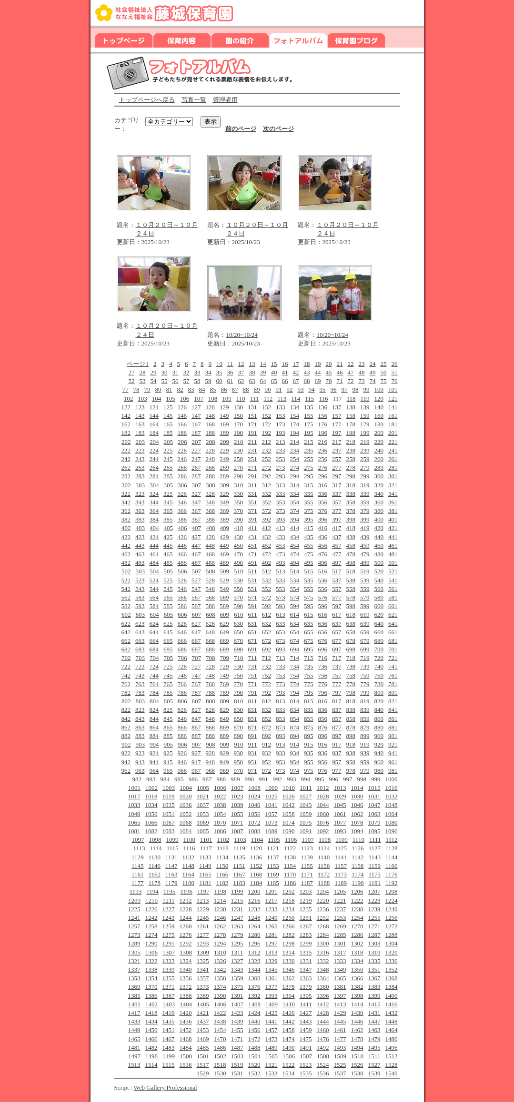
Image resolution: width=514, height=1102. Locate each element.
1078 (357, 822)
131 (252, 407)
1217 (271, 900)
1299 (306, 943)
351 (252, 502)
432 (267, 537)
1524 (323, 1064)
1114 (155, 848)
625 (168, 623)
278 (351, 467)
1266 (288, 926)
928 (210, 753)
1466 (151, 1039)
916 (323, 744)
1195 (169, 891)
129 (224, 407)
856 (323, 718)
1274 (151, 934)
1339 (168, 969)
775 (308, 684)
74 (373, 380)
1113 (139, 848)
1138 (290, 857)
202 (126, 441)
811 (252, 701)
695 (308, 649)
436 (323, 537)
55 (164, 380)
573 (280, 597)
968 (210, 770)
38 (252, 372)
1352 (391, 969)
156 (323, 415)
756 (323, 675)
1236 (323, 909)
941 (393, 753)
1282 (288, 934)
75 (384, 380)
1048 (391, 804)
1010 (288, 787)
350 (238, 502)
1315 (306, 952)
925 (168, 753)
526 (182, 580)
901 (393, 735)
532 (267, 580)
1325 (203, 960)
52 (132, 380)
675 (308, 640)
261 (393, 458)
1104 (257, 839)
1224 (391, 900)
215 (308, 441)
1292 (186, 943)
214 (295, 441)
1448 (391, 1021)
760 (379, 675)
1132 (188, 857)
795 (308, 692)
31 (175, 372)
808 (210, 701)
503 (140, 571)
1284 (323, 934)
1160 (391, 865)
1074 (288, 822)
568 (210, 597)
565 (168, 597)
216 (323, 441)
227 (196, 450)
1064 (391, 813)
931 (252, 753)
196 (323, 432)
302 (126, 485)
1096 (391, 831)
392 (267, 519)
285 (168, 476)
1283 (306, 934)
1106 (291, 839)
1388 (186, 995)
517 (337, 571)
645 (168, 632)
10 (219, 363)
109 (227, 398)
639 (365, 623)
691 (252, 649)
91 (279, 389)
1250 (288, 917)
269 (224, 467)
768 (210, 684)
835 (308, 709)
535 (308, 580)
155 (308, 415)
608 (210, 614)
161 (393, 415)
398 (351, 519)
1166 (222, 874)
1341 (203, 969)
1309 (203, 952)
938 (351, 753)
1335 (374, 960)
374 (295, 510)
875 (308, 727)
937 (337, 753)
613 (280, 614)
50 (384, 372)
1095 (374, 831)
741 (393, 666)
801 (393, 692)
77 (125, 389)
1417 (134, 1012)
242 (126, 458)
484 (154, 562)
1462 (357, 1029)
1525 (340, 1064)
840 (379, 709)
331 (252, 493)
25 (384, 363)
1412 (323, 1004)
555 (308, 588)
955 (308, 762)
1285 (340, 934)
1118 (223, 848)
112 (267, 398)
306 (182, 485)
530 (238, 580)
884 (154, 735)
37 (241, 372)
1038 (220, 804)
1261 (203, 926)
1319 (374, 952)
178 (351, 424)
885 (168, 735)
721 (393, 657)
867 (196, 727)
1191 (374, 882)
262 (126, 467)
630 (238, 623)
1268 (323, 926)
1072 (254, 822)
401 (393, 519)
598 (351, 606)
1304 (391, 943)
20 (329, 363)
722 (126, 666)
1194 (152, 891)
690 (238, 649)
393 (280, 519)
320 (379, 485)
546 (182, 588)
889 (224, 735)
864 (154, 727)
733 (280, 666)
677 (337, 640)
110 (240, 398)
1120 (256, 848)
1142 (358, 857)
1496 (391, 1047)
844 (154, 718)
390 (238, 519)
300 (379, 476)
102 (128, 398)
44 (318, 372)
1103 (240, 839)
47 (351, 372)
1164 (188, 874)
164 (154, 424)
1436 (186, 1021)
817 (337, 701)
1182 (222, 882)
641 (393, 623)
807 (196, 701)
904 (154, 744)
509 (224, 571)
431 (252, 537)
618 (351, 614)
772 (267, 684)
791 (252, 692)
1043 (306, 804)
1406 (220, 1004)
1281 (271, 934)
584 (154, 606)
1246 (220, 917)
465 (168, 554)
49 (373, 372)
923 (140, 753)
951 (252, 762)
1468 (186, 1039)
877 (337, 727)
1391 (237, 995)
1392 (254, 995)
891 (252, 735)
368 (210, 510)
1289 (134, 943)
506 (182, 571)
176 (323, 424)
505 (168, 571)
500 (379, 562)
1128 (391, 848)
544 (154, 588)
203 (140, 441)
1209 (134, 900)
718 (351, 657)
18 (307, 363)
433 (280, 537)
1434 (151, 1021)
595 (308, 606)
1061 (340, 813)
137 (337, 407)
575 (308, 597)
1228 (186, 909)
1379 (306, 986)
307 (196, 485)
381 (393, 510)
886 (182, 735)
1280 (254, 934)
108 (213, 398)
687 (196, 649)
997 (348, 779)
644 (154, 632)
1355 (168, 978)
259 (365, 458)
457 (337, 545)
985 (179, 779)
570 (238, 597)
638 (351, 623)
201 (393, 432)
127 (196, 407)
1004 (186, 787)
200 (379, 432)
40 (274, 372)
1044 (323, 804)
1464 (391, 1029)
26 (395, 363)
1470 (220, 1039)
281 (393, 467)
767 (196, 684)
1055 (237, 813)
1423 (237, 1012)
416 (323, 527)
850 (238, 718)
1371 (168, 986)
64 (263, 380)
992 (277, 779)
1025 (271, 796)
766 (182, 684)
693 (280, 649)
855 (308, 718)
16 (285, 363)
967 (196, 770)
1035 (168, 804)
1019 (168, 796)
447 (196, 545)
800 (379, 692)
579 (365, 597)
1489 (271, 1047)
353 (280, 502)
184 (154, 432)
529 (224, 580)
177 (337, 424)
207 (196, 441)
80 (158, 389)
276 (323, 467)
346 (182, 502)
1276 (186, 934)
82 (180, 389)
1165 (205, 874)
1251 (306, 917)
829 (224, 709)
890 (238, 735)
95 (323, 389)
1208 (391, 891)
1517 (203, 1064)
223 (140, 450)
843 (140, 718)
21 (340, 363)
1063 (374, 813)
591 (252, 606)
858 (351, 718)
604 (154, 614)
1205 (340, 891)
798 (351, 692)
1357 (203, 978)
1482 (151, 1047)
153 (280, 415)
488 (210, 562)
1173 (340, 874)
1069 (203, 822)
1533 (271, 1073)
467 (196, 554)
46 (340, 372)
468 (210, 554)
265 (168, 467)
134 (295, 407)
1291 (168, 943)
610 (238, 614)
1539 (374, 1073)
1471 (237, 1039)
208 (210, 441)
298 (351, 476)
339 (365, 493)
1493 (340, 1047)
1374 (220, 986)
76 (395, 380)
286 (182, 476)
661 (393, 632)
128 (210, 407)
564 (154, 597)
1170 (290, 874)
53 (143, 380)
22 (351, 363)
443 (140, 545)
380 (379, 510)
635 (308, 623)
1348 (323, 969)
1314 (288, 952)
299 (365, 476)
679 (365, 640)
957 (337, 762)
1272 (391, 926)
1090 (288, 831)
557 (337, 588)
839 (365, 709)
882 (126, 735)
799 (365, 692)
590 (238, 606)
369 (224, 510)
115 (309, 398)
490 (238, 562)
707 (196, 657)
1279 (237, 934)
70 (329, 380)
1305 (134, 952)
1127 (374, 848)
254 (295, 458)
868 (210, 727)
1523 (306, 1064)
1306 (151, 952)
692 (267, 649)
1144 (391, 857)
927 (196, 753)
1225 (134, 909)
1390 (220, 995)
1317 (340, 952)
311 (252, 485)
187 (196, 432)
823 (140, 709)
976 (323, 770)
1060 (323, 813)
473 (280, 554)
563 (140, 597)
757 (337, 675)
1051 (168, 813)
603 (140, 614)
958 (351, 762)
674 (295, 640)
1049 (134, 813)
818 (351, 701)
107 (198, 398)
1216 (254, 900)
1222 (357, 900)
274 (295, 467)
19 (318, 363)
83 (191, 389)
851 (252, 718)
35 (219, 372)
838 (351, 709)
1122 (290, 848)
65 (274, 380)
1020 (186, 796)
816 (323, 701)
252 (267, 458)
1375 (237, 986)
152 (267, 415)
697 (337, 649)
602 (126, 614)
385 (168, 519)
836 (323, 709)
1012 (323, 787)
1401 (134, 1004)
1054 (220, 813)
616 (323, 614)
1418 (151, 1012)
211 (252, 441)
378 (351, 510)
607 (196, 614)
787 (196, 692)
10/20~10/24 (242, 334)
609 (224, 614)
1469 (203, 1039)
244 (154, 458)
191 (252, 432)
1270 (357, 926)
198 (351, 432)
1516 (186, 1064)
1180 (188, 882)
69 (318, 380)
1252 (323, 917)
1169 (273, 874)
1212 (186, 900)
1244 (186, 917)
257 (337, 458)
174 (295, 424)
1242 (151, 917)
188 (210, 432)
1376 (254, 986)
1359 (237, 978)
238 (351, 450)
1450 (151, 1029)
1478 (357, 1039)
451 (252, 545)
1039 (237, 804)
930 (238, 753)
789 (224, 692)
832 (267, 709)
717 (337, 657)
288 (210, 476)
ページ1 (138, 363)
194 (295, 432)
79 (147, 389)
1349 (340, 969)
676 (323, 640)
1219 (306, 900)
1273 (134, 934)
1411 (306, 1004)
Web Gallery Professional (165, 1087)
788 (210, 692)
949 (224, 762)
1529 (203, 1073)
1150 (222, 865)
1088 (254, 831)
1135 (239, 857)
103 (142, 398)
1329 (271, 960)
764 (154, 684)
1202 (288, 891)
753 (280, 675)
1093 (340, 831)
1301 (340, 943)
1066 (151, 822)
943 (140, 762)
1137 (273, 857)
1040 (254, 804)
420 (379, 527)
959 (365, 762)
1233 (271, 909)
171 (252, 424)
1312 (254, 952)
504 (154, 571)
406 (182, 527)
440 (379, 537)
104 (156, 398)
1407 (237, 1004)
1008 (254, 787)
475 (308, 554)
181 (393, 424)
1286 (357, 934)
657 (337, 632)
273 (280, 467)
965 (168, 770)
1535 (306, 1073)
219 (365, 441)
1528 (391, 1064)
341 (393, 493)
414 (295, 527)
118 (350, 398)
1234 (288, 909)
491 (252, 562)
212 (267, 441)
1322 (151, 960)
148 (210, 415)
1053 (203, 813)
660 (379, 632)
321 (393, 485)
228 (210, 450)
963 (140, 770)
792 (267, 692)
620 (379, 614)
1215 (237, 900)
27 (132, 372)
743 (140, 675)
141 (393, 407)
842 (126, 718)
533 (280, 580)
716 (323, 657)
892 (267, 735)
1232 (254, 909)
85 (213, 389)
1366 (357, 978)
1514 (151, 1064)
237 (337, 450)
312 (267, 485)
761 (393, 675)
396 (323, 519)
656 (323, 632)
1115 (172, 848)
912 (267, 744)
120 (379, 398)
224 (154, 450)
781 (393, 684)
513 (280, 571)
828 (210, 709)
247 (196, 458)
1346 (288, 969)
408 (210, 527)
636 (323, 623)
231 (252, 450)
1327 (237, 960)
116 (323, 398)
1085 (203, 831)
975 (308, 770)
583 (140, 606)
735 (308, 666)
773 (280, 684)
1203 (306, 891)
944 (154, 762)
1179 (171, 882)
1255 (374, 917)
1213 (203, 900)
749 (224, 675)
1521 (271, 1064)
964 (154, 770)
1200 (254, 891)
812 (267, 701)
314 (295, 485)
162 (126, 424)
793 (280, 692)
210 (238, 441)
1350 (357, 969)
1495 (374, 1047)
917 (337, 744)
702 (126, 657)
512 (267, 571)
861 (393, 718)
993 (291, 779)
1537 (340, 1073)
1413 (340, 1004)
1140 (324, 857)
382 (126, 519)
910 (238, 744)
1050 (151, 813)
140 (379, 407)
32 (186, 372)
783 (140, 692)
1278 (220, 934)
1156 (324, 865)
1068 (186, 822)
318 (351, 485)
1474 (288, 1039)
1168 (256, 874)
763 (140, 684)
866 (182, 727)
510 (238, 571)
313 (280, 485)
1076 (323, 822)
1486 (220, 1047)
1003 (168, 787)
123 (140, 407)
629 (224, 623)
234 (295, 450)
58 (197, 380)
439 (365, 537)
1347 (306, 969)
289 (224, 476)
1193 (136, 891)
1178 (155, 882)
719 (365, 657)
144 (154, 415)
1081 (134, 831)
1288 (391, 934)
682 (126, 649)
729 (224, 666)
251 (252, 458)
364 (154, 510)
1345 (271, 969)
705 (168, 657)
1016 (391, 787)
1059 (306, 813)
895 (308, 735)
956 (323, 762)
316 (323, 485)
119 (364, 398)
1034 (151, 804)
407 (196, 527)
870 (238, 727)
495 (308, 562)
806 (182, 701)
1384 (391, 986)
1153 (273, 865)
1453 (203, 1029)
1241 (134, 917)
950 (238, 762)
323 (140, 493)
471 (252, 554)
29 (154, 372)
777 (337, 684)
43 (307, 372)
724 (154, 666)
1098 (155, 839)
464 (154, 554)
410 (238, 527)
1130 (155, 857)
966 (182, 770)
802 (126, 701)
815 (308, 701)
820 (379, 701)
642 (126, 632)
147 (196, 415)
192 (267, 432)
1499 (168, 1056)
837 (337, 709)
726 (182, 666)
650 (238, 632)
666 (182, 640)
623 (140, 623)
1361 (271, 978)
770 (238, 684)
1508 (323, 1056)
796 (323, 692)
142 (126, 415)
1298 (288, 943)
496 (323, 562)
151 (252, 415)
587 (196, 606)
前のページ (240, 128)
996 (334, 779)
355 (308, 502)
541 (393, 580)
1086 (220, 831)
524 (154, 580)
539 (365, 580)
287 (196, 476)
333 (280, 493)
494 (295, 562)
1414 (357, 1004)
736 (323, 666)
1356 (186, 978)
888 (210, 735)
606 (182, 614)
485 (168, 562)
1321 (134, 960)
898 (351, 735)
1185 (273, 882)
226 (182, 450)
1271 (374, 926)
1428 (323, 1012)
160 (379, 415)
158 (351, 415)
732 (267, 666)
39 (263, 372)
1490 (288, 1047)
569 (224, 597)
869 (224, 727)
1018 (151, 796)
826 (182, 709)
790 (238, 692)
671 (252, 640)
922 (126, 753)
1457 (271, 1029)
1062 (357, 813)
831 (252, 709)
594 (295, 606)
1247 (237, 917)
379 (365, 510)
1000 (391, 779)
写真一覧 (193, 99)
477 (337, 554)
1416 (391, 1004)
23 (362, 363)
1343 (237, 969)
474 (295, 554)
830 (238, 709)
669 (224, 640)
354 (295, 502)
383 (140, 519)
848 (210, 718)
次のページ (278, 128)
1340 (186, 969)
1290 (151, 943)
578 (351, 597)
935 (308, 753)
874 (295, 727)
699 (365, 649)
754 (295, 675)
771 (252, 684)
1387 (168, 995)
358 (351, 502)
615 (308, 614)
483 (140, 562)
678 (351, 640)
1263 (237, 926)
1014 (357, 787)
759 (365, 675)
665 (168, 640)
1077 (340, 822)
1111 (375, 839)
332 (267, 493)
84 (202, 389)
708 (210, 657)
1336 (391, 960)
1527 (374, 1064)
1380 (323, 986)
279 (365, 467)
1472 (254, 1039)
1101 (206, 839)
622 (126, 623)
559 (365, 588)
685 (168, 649)
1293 (203, 943)
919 (365, 744)
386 (182, 519)
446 (182, 545)
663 (140, 640)
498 (351, 562)
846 (182, 718)
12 (241, 363)
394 (295, 519)
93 (301, 389)
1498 (151, 1056)
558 (351, 588)
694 (295, 649)
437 (337, 537)
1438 (220, 1021)
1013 (340, 787)
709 (224, 657)
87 (235, 389)
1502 (220, 1056)
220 (379, 441)
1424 (254, 1012)
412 (267, 527)
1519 (237, 1064)
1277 (203, 934)
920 (379, 744)
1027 (306, 796)
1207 (374, 891)
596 (323, 606)
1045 (340, 804)
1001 (134, 787)
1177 (137, 882)
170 (238, 424)
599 (365, 606)
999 (376, 779)
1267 (306, 926)
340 (379, 493)
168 (210, 424)
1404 (186, 1004)
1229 (203, 909)
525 (168, 580)
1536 (323, 1073)
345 (168, 502)
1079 (374, 822)
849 (224, 718)
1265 (271, 926)
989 (235, 779)
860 (379, 718)
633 (280, 623)
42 (296, 372)
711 (252, 657)
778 (351, 684)
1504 (254, 1056)
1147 (171, 865)
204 (154, 441)
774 (295, 684)
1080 (391, 822)
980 (379, 770)
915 (308, 744)
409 (224, 527)
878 (351, 727)
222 (126, 450)
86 (224, 389)
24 (373, 363)
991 (263, 779)
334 (295, 493)
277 (337, 467)
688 (210, 649)
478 (351, 554)
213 (280, 441)
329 (224, 493)
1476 (323, 1039)
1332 (323, 960)
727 (196, 666)
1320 (391, 952)
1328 (254, 960)
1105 (274, 839)
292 (267, 476)
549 (224, 588)
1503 (237, 1056)
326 (182, 493)
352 (267, 502)
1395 (306, 995)
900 (379, 735)
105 (170, 398)
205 (168, 441)
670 (238, 640)
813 (280, 701)
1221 (340, 900)
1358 (220, 978)
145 (168, 415)
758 (351, 675)
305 (168, 485)
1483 (168, 1047)
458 (351, 545)
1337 (134, 969)
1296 (254, 943)
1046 (357, 804)
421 (393, 527)
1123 (307, 848)
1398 (357, 995)
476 (323, 554)
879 (365, 727)
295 (308, 476)
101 (393, 389)
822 (126, 709)
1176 (391, 874)
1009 (271, 787)
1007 (237, 787)
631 (252, 623)
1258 (151, 926)
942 (126, 762)
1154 (290, 865)
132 (267, 407)
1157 (340, 865)
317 (337, 485)
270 (238, 467)
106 (185, 398)
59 (208, 380)
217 (337, 441)
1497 (134, 1056)
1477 (340, 1039)
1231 (237, 909)
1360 (254, 978)
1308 (186, 952)
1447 (374, 1021)
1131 (171, 857)
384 (154, 519)
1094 (357, 831)
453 (280, 545)
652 (267, 632)
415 (308, 527)
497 (337, 562)
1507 (306, 1056)
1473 (271, 1039)
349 (224, 502)
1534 (288, 1073)
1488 (254, 1047)
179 (365, 424)
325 (168, 493)
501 (393, 562)
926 (182, 753)
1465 (134, 1039)
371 (252, 510)
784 (154, 692)
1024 (254, 796)
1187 (307, 882)
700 (379, 649)
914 (295, 744)
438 (351, 537)
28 (143, 372)
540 (379, 580)
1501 (203, 1056)
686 (182, 649)
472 (267, 554)
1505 (271, 1056)
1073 (271, 822)
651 (252, 632)
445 (168, 545)
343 (140, 502)
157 (337, 415)
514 (295, 571)
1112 (391, 839)
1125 (340, 848)
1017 (134, 796)
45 (329, 372)
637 (337, 623)
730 (238, 666)
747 (196, 675)
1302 (357, 943)
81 (169, 389)
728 (210, 666)
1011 (306, 787)
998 (362, 779)
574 (295, 597)
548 (210, 588)
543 (140, 588)
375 (308, 510)
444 (154, 545)
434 (295, 537)
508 (210, 571)
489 (224, 562)
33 (197, 372)
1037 (203, 804)
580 (379, 597)
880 (379, 727)
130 (238, 407)
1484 (186, 1047)
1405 (203, 1004)
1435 (168, 1021)
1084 (186, 831)
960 (379, 762)
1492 (323, 1047)
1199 (237, 891)
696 (323, 649)
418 (351, 527)
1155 (307, 865)
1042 (288, 804)
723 (140, 666)
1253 (340, 917)
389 (224, 519)
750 (238, 675)
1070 (220, 822)
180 (379, 424)
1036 (186, 804)
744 (154, 675)
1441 (271, 1021)
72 (351, 380)
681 (393, 640)
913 (280, 744)
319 (365, 485)
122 (126, 407)
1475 (306, 1039)
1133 (205, 857)
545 (168, 588)
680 (379, 640)
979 (365, 770)
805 (168, 701)
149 (224, 415)
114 (295, 398)
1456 (254, 1029)
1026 (288, 796)
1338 (151, 969)
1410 (288, 1004)
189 (224, 432)
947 (196, 762)
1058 (288, 813)
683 (140, 649)
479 (365, 554)
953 (280, 762)
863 (140, 727)
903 (140, 744)
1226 (151, 909)
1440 (254, 1021)
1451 (168, 1029)
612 (267, 614)
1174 (358, 874)
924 (154, 753)
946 (182, 762)
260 (379, 458)
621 (393, 614)
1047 (374, 804)
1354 (151, 978)
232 (267, 450)
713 (280, 657)
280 (379, 467)
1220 (323, 900)
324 (154, 493)
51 (395, 372)
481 (393, 554)
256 (323, 458)
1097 (138, 839)
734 (295, 666)
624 (154, 623)
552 (267, 588)
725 (168, 666)
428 (210, 537)
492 (267, 562)
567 (196, 597)
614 (295, 614)
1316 (323, 952)
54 (154, 380)
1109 (341, 839)
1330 (288, 960)
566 (182, 597)
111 (254, 398)
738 (351, 666)
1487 (237, 1047)
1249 (271, 917)
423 (140, 537)
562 (126, 597)
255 (308, 458)
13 (252, 363)
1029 (340, 796)
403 (140, 527)
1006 (220, 787)
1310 (220, 952)
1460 (323, 1029)
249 (224, 458)
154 (295, 415)
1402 (151, 1004)
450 (238, 545)
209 (224, 441)
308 (210, 485)
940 (379, 753)
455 (308, 545)
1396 (323, 995)
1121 (273, 848)
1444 (323, 1021)
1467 (168, 1039)
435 (308, 537)
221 (393, 441)
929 (224, 753)
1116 (189, 848)
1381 (340, 986)
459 (365, 545)
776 (323, 684)
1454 (220, 1029)
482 (126, 562)
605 (168, 614)
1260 (186, 926)
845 (168, 718)
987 (207, 779)
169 (224, 424)
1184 (256, 882)
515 (308, 571)
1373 (203, 986)
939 (365, 753)
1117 (206, 848)
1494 (357, 1047)
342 (126, 502)
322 (126, 493)
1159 (374, 865)
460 (379, 545)
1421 (203, 1012)
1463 (374, 1029)
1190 (358, 882)
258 (351, 458)
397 (337, 519)
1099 (172, 839)
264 (154, 467)
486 (182, 562)
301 (393, 476)
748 (210, 675)
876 (323, 727)
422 (126, 537)
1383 (374, 986)
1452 (186, 1029)
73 (362, 380)
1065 (134, 822)
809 (224, 701)
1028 (323, 796)
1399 (374, 995)
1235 (306, 909)
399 (365, 519)
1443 (306, 1021)
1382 (357, 986)
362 (126, 510)
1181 (205, 882)
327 (196, 493)
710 (238, 657)
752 (267, 675)
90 (268, 389)
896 (323, 735)
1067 (168, 822)
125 (168, 407)
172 (267, 424)
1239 (374, 909)
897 (337, 735)
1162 (155, 874)
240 (379, 450)
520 (379, 571)
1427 (306, 1012)
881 (393, 727)
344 (154, 502)
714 (295, 657)
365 (168, 510)
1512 (391, 1056)
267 (196, 467)
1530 (220, 1073)
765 (168, 684)
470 (238, 554)
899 (365, 735)
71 (340, 380)
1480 (391, 1039)
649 (224, 632)
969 (224, 770)
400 (379, 519)
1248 (254, 917)
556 (323, 588)
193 (280, 432)
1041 (271, 804)
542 (126, 588)
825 (168, 709)
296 (323, 476)
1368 (391, 978)
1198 (220, 891)
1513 (134, 1064)
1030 (357, 796)
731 (252, 666)
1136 (256, 857)
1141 (340, 857)
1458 (288, 1029)
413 (280, 527)
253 (280, 458)
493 (280, 562)
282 (126, 476)
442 (126, 545)
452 (267, 545)
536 (323, 580)
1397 (340, 995)
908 (210, 744)
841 (393, 709)
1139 (307, 857)
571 (252, 597)
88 (246, 389)
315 (308, 485)
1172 (324, 874)
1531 (237, 1073)
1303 (374, 943)
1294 (220, 943)
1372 (186, 986)
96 (334, 389)
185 (168, 432)
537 (337, 580)
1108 (325, 839)
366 (182, 510)
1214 (220, 900)
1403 (168, 1004)
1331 (306, 960)
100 (379, 389)
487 (196, 562)
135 (308, 407)
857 (337, 718)
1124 (324, 848)
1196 (186, 891)
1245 (203, 917)
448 (210, 545)
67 (296, 380)
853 (280, 718)
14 (263, 363)
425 (168, 537)
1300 (323, 943)
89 (257, 389)
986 (193, 779)
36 (230, 372)
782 (126, 692)
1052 (186, 813)
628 (210, 623)
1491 (306, 1047)
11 (230, 363)
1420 (186, 1012)
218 (351, 441)
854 (295, 718)
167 (196, 424)
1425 (271, 1012)
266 (182, 467)
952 (267, 762)
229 (224, 450)
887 (196, 735)
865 (168, 727)
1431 (374, 1012)
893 (280, 735)
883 (140, 735)
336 (323, 493)
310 (238, 485)
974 (295, 770)
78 (136, 389)
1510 (357, 1056)
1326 (220, 960)
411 (252, 527)
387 (196, 519)
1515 (168, 1064)
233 (280, 450)
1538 (357, 1073)
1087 (237, 831)
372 (267, 510)
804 (154, 701)
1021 (203, 796)
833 (280, 709)
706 (182, 657)
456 (323, 545)
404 (154, 527)
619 (365, 614)
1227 (168, 909)
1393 (271, 995)
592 (267, 606)
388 (210, 519)
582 (126, 606)
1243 (168, 917)
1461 (340, 1029)
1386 (151, 995)
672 (267, 640)
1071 (237, 822)
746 (182, 675)
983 (151, 779)
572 (267, 597)
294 (295, 476)
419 (365, 527)
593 (280, 606)
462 (126, 554)
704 (154, 657)
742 (126, 675)
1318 (357, 952)
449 (224, 545)
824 (154, 709)
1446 (357, 1021)
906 (182, 744)
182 (126, 432)
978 (351, 770)
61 (230, 380)
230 (238, 450)
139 (365, 407)
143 (140, 415)
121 (393, 398)
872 (267, 727)
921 (393, 744)
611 (252, 614)
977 (337, 770)
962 (126, 770)
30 (164, 372)
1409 (271, 1004)
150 (238, 415)
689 (224, 649)
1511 (374, 1056)
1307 (168, 952)
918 (351, 744)
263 (140, 467)
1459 (306, 1029)
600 (379, 606)
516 (323, 571)
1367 (374, 978)
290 (238, 476)
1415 (374, 1004)
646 (182, 632)
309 (224, 485)
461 (393, 545)
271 (252, 467)
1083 (168, 831)
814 (295, 701)
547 (196, 588)
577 (337, 597)
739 (365, 666)
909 (224, 744)
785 (168, 692)
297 (337, 476)
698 (351, 649)
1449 (134, 1029)
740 (379, 666)
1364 (323, 978)
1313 (271, 952)
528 (210, 580)
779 (365, 684)
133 (280, 407)
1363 (306, 978)
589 (224, 606)
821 (393, 701)
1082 (151, 831)
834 (295, 709)
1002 (151, 787)
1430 (357, 1012)
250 (238, 458)
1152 (256, 865)
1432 (391, 1012)
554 (295, 588)
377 (337, 510)
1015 (374, 787)
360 (379, 502)
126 (182, 407)
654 (295, 632)
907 (196, 744)
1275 (168, 934)
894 (295, 735)
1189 (340, 882)
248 (210, 458)
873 (280, 727)
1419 (168, 1012)
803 (140, 701)
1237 (340, 909)
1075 (306, 822)
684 (154, 649)
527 (196, 580)
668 (210, 640)
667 (196, 640)
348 (210, 502)
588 (210, 606)
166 (182, 424)
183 (140, 432)
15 (274, 363)
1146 (155, 865)
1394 (288, 995)
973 (280, 770)
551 (252, 588)
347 (196, 502)
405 (168, 527)
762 (126, 684)
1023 (237, 796)
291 (252, 476)
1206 (357, 891)
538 (351, 580)
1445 (340, 1021)
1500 (186, 1056)
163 (140, 424)
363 (140, 510)
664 (154, 640)
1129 (137, 857)
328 (210, 493)
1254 (357, 917)
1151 (239, 865)
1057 (271, 813)
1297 (271, 943)
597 (337, 606)
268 (210, 467)
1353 (134, 978)
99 (366, 389)
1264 (254, 926)
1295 (237, 943)
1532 (254, 1073)
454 (295, 545)
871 (252, 727)
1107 (308, 839)
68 (307, 380)
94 (312, 389)
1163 (171, 874)
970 (238, 770)
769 (224, 684)
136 (323, 407)
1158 (358, 865)
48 (362, 372)
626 (182, 623)
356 (323, 502)
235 (308, 450)
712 (267, 657)
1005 (203, 787)
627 (196, 623)
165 (168, 424)
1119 (239, 848)
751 (252, 675)
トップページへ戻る (147, 99)
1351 (374, 969)
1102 (223, 839)
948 (210, 762)
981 (393, 770)
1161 (137, 874)
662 (126, 640)
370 (238, 510)
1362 (288, 978)
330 (238, 493)
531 (252, 580)
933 (280, 753)
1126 (358, 848)
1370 (151, 986)
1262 (220, 926)
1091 (306, 831)
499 (365, 562)
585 (168, 606)
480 (379, 554)
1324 (186, 960)
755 (308, 675)
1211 (168, 900)
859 (365, 718)
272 (267, 467)
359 (365, 502)
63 (252, 380)
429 (224, 537)
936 (323, 753)
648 (210, 632)
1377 (271, 986)
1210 (151, 900)
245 (168, 458)
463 (140, 554)
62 (241, 380)
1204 (323, 891)
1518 (220, 1064)
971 (252, 770)
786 (182, 692)
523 (140, 580)
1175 (374, 874)
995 (319, 779)
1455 (237, 1029)
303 (140, 485)
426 (182, 537)
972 (267, 770)
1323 (168, 960)
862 (126, 727)
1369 (134, 986)
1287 (374, 934)
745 (168, 675)
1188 (324, 882)
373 (280, 510)
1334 (357, 960)
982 (137, 779)
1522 (288, 1064)
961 (393, 762)
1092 (323, 831)
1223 (374, 900)
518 (351, 571)
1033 (134, 804)
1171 (307, 874)
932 (267, 753)
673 (280, 640)
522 (126, 580)
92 (290, 389)
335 (308, 493)
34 (208, 372)
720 (379, 657)
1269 (340, 926)
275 (308, 467)
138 (351, 407)
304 (154, 485)
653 (280, 632)
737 (337, 666)
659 (365, 632)
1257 (134, 926)
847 (196, 718)
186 (182, 432)
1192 (391, 882)
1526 (357, 1064)
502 (126, 571)
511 (252, 571)
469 (224, 554)
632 (267, 623)
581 (393, 597)
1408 (254, 1004)
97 (345, 389)
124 (154, 407)
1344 (254, 969)
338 (351, 493)
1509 (340, 1056)
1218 (288, 900)
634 (295, 623)
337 (337, 493)
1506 (288, 1056)
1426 (288, 1012)
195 (308, 432)
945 (168, 762)
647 (196, 632)
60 (219, 380)
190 (238, 432)
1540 (391, 1073)
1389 (203, 995)
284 (154, 476)
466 (182, 554)
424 (154, 537)
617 (337, 614)
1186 (290, 882)
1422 (220, 1012)
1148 (188, 865)
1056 (254, 813)
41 (285, 372)
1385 (134, 995)
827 (196, 709)
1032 (391, 796)
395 (308, 519)
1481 (134, 1047)
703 (140, 657)
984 (165, 779)
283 (140, 476)
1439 (237, 1021)
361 (393, 502)
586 (182, 606)
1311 (237, 952)
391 (252, 519)
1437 (203, 1021)
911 (252, 744)
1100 (189, 839)
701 (393, 649)
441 (393, 537)
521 (393, 571)
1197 (203, 891)
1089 (271, 831)
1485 (203, 1047)
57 (186, 380)
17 (296, 363)
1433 (134, 1021)
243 (140, 458)
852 (267, 718)
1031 (374, 796)
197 (337, 432)
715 (308, 657)
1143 (374, 857)
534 (295, 580)
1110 (358, 839)
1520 (254, 1064)
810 (238, 701)
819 (365, 701)
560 (379, 588)
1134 (222, 857)
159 (365, 415)
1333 (340, 960)
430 (238, 537)
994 (306, 779)
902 (126, 744)
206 (182, 441)
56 (175, 380)
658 (351, 632)
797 (337, 692)
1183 (239, 882)
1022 (220, 796)
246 (182, 458)
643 (140, 632)
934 (295, 753)
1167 (239, 874)
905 (168, 744)
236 (323, 450)
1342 (220, 969)
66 (285, 380)
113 (281, 398)
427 (196, 537)
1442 (288, 1021)
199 (365, 432)
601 (393, 606)
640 (379, 623)
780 (379, 684)
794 (295, 692)
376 (323, 510)
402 (126, 527)
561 (393, 588)
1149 (205, 865)
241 (393, 450)
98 (356, 389)
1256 (391, 917)
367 (196, 510)
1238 (357, 909)
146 (182, 415)
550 (238, 588)
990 (249, 779)
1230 (220, 909)
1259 (168, 926)
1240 (391, 909)
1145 (137, 865)
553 (280, 588)
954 (295, 762)
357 (337, 502)
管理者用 (225, 99)
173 (280, 424)
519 (365, 571)
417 (337, 527)
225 (168, 450)
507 (196, 571)
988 (221, 779)
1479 (374, 1039)
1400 (391, 995)
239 (365, 450)
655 (308, 632)
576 (323, 597)
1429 (340, 1012)
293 (280, 476)
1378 (288, 986)
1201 (271, 891)
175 (308, 424)
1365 (340, 978)
